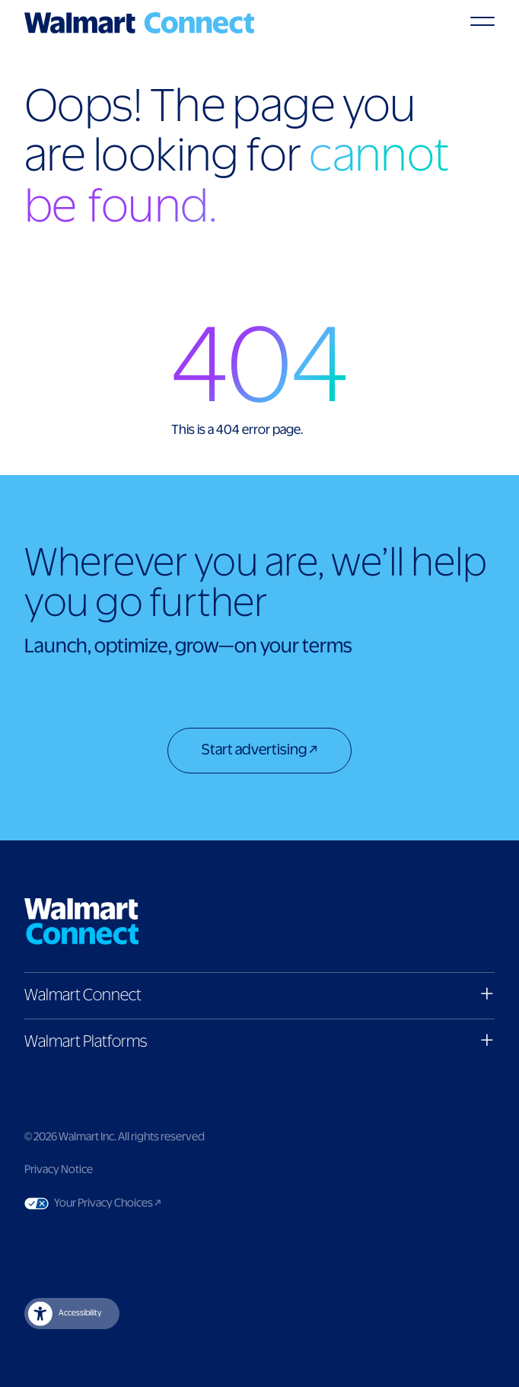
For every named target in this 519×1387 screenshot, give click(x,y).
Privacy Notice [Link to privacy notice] (58, 1170)
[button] (259, 995)
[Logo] (139, 22)
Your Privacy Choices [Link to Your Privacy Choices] (136, 1203)
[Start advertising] (259, 752)
